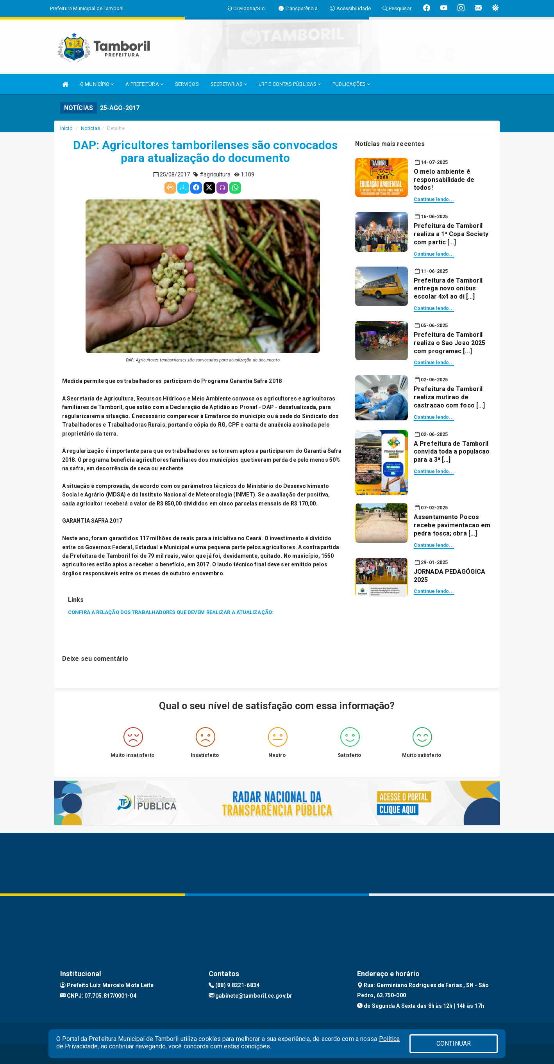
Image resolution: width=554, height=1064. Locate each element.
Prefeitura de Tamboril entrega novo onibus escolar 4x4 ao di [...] (448, 289)
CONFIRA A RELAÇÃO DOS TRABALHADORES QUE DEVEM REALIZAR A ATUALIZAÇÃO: (170, 612)
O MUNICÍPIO (97, 84)
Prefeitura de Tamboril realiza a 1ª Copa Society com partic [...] (451, 234)
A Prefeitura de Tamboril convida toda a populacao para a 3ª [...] (452, 452)
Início (66, 128)
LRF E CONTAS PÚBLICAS (290, 84)
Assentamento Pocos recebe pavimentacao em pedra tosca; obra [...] (452, 525)
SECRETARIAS (229, 84)
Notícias (90, 128)
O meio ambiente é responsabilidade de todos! (444, 180)
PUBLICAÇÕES (351, 84)
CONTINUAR (453, 1043)
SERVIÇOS (187, 84)
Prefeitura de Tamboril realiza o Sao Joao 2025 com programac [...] (449, 343)
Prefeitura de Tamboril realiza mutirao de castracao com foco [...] (449, 397)
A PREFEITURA (144, 84)
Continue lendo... (434, 199)
